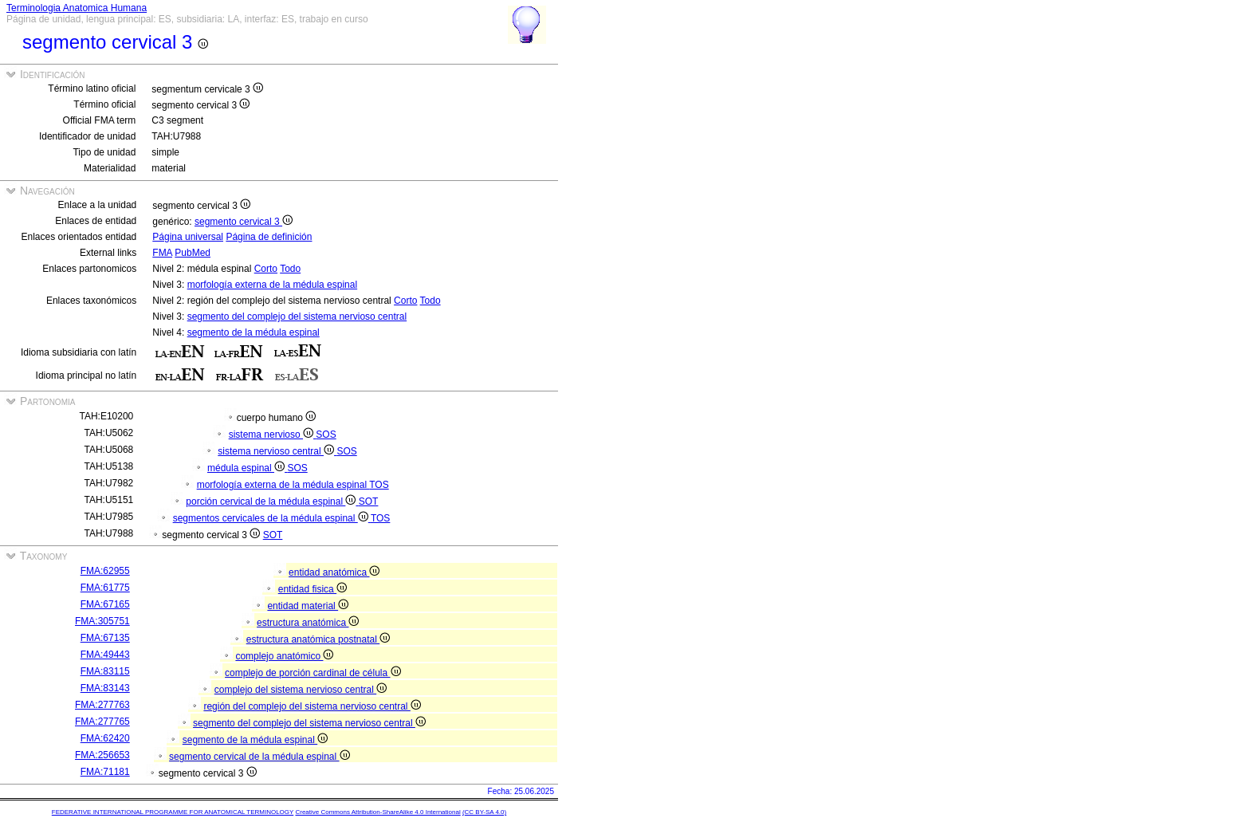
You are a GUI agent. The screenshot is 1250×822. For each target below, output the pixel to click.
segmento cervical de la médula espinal (259, 756)
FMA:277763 (102, 704)
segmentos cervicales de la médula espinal (272, 518)
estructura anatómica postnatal (318, 639)
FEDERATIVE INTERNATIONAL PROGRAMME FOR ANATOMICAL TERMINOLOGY (172, 812)
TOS (378, 484)
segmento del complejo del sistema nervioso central (297, 316)
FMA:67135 (105, 637)
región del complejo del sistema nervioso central (311, 706)
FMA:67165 (105, 604)
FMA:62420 (105, 738)
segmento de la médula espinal (253, 332)
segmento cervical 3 (244, 221)
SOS (326, 434)
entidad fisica (312, 589)
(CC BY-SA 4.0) (484, 812)
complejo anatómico (284, 656)
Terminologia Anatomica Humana (76, 8)
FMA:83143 (105, 688)
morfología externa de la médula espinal (272, 284)
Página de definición (269, 236)
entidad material (307, 606)
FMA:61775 (105, 587)
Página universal (187, 236)
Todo (290, 268)
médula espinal (247, 468)
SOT (369, 501)
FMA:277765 (102, 721)
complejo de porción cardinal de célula (312, 672)
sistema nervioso (272, 434)
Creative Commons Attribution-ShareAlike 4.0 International (377, 812)
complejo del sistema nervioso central (300, 689)
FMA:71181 (105, 771)
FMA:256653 (102, 755)
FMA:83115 (105, 671)
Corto (265, 268)
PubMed (192, 252)
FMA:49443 (105, 654)
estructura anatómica (308, 622)
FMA (162, 252)
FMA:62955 (105, 570)
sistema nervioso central (277, 451)
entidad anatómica (334, 572)
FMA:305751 (102, 621)
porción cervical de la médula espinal (272, 501)
